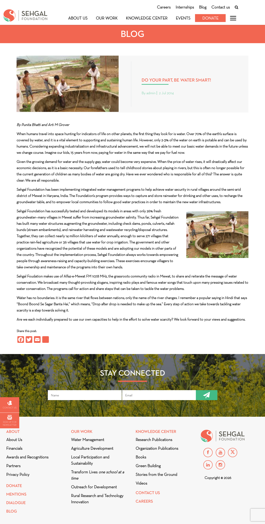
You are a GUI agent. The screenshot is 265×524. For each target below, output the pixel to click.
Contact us (220, 7)
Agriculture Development (92, 448)
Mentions (16, 494)
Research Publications (154, 439)
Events (183, 18)
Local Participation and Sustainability (90, 460)
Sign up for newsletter (9, 420)
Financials (14, 448)
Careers (164, 7)
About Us (78, 18)
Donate (210, 18)
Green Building (148, 465)
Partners (13, 465)
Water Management (87, 439)
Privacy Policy (17, 474)
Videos (141, 483)
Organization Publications (157, 448)
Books (141, 456)
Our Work (107, 18)
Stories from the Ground (156, 474)
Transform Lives (97, 475)
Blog (202, 7)
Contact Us (148, 492)
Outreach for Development (94, 486)
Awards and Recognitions (27, 456)
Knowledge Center (146, 18)
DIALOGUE (16, 502)
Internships (185, 7)
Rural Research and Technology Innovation (97, 498)
